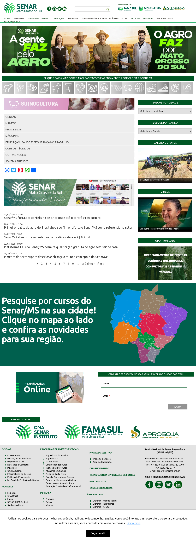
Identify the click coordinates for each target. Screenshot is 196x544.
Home (7, 18)
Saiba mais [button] (133, 523)
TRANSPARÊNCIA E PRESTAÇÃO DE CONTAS (112, 475)
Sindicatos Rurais (16, 505)
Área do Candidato (102, 462)
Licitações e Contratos (18, 464)
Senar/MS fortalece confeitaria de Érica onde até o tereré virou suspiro (52, 217)
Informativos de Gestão (19, 474)
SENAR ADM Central (17, 502)
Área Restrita (164, 18)
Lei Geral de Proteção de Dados (23, 480)
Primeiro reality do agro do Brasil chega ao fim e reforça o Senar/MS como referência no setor (68, 227)
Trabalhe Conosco (39, 18)
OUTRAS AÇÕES (15, 154)
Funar (10, 499)
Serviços (59, 18)
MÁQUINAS (12, 135)
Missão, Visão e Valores (19, 458)
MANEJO (10, 123)
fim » (100, 263)
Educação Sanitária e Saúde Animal (63, 486)
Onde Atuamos (14, 471)
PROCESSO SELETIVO (101, 452)
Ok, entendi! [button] (98, 533)
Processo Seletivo (142, 18)
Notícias (50, 499)
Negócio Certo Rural (56, 474)
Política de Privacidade (18, 477)
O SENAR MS (13, 455)
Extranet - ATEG (101, 507)
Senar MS (19, 18)
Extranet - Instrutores (103, 504)
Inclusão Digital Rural (56, 468)
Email (106, 396)
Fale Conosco (12, 22)
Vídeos (49, 505)
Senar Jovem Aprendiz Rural (60, 483)
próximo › (88, 263)
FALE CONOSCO (98, 481)
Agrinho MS (52, 458)
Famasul (11, 493)
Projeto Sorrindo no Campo (60, 477)
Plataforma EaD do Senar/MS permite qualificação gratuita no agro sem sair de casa (61, 247)
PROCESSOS (13, 129)
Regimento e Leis (15, 461)
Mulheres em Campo (56, 471)
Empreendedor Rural (56, 464)
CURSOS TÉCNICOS (18, 148)
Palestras (12, 468)
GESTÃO (10, 116)
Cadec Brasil (52, 461)
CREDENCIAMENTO (99, 468)
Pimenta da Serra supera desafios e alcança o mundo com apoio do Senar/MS (56, 256)
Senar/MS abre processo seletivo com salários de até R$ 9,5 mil (47, 237)
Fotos (49, 502)
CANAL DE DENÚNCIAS (101, 488)
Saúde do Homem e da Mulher (61, 480)
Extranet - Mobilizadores (105, 500)
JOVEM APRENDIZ (16, 161)
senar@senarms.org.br (168, 471)
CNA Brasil (12, 496)
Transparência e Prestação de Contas (104, 18)
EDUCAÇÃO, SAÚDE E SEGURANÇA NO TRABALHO (37, 142)
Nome (107, 383)
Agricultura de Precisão (57, 455)
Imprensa (73, 18)
